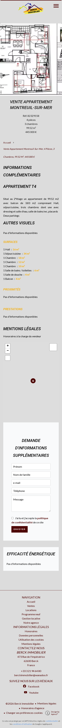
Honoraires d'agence (32, 708)
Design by (51, 713)
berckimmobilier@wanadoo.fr (31, 675)
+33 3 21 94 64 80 (31, 670)
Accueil (7, 142)
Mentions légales (46, 703)
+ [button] (8, 346)
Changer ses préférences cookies (24, 712)
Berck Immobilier (31, 652)
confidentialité (52, 721)
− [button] (8, 350)
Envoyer (20, 529)
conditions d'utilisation (22, 724)
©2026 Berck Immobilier (20, 703)
